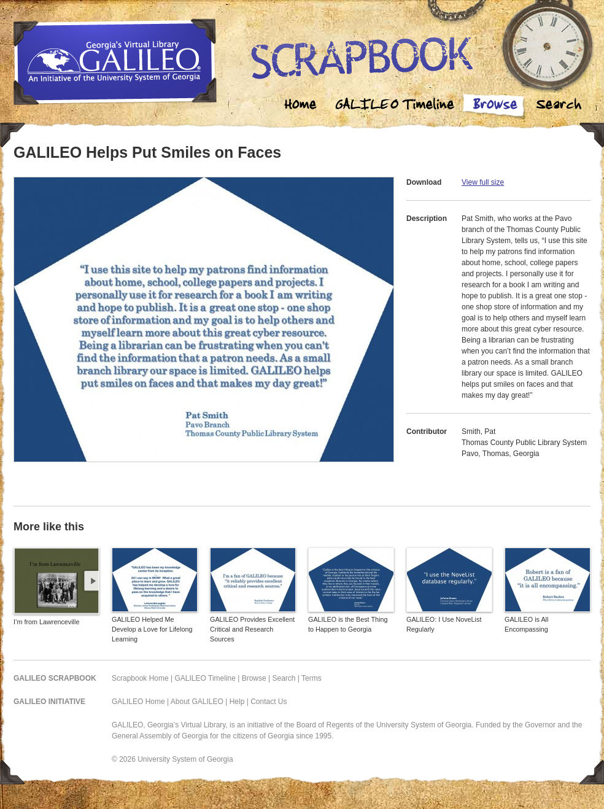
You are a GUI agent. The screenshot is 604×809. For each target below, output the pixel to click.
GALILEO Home (138, 701)
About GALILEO (197, 701)
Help (237, 701)
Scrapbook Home (140, 678)
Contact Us (268, 701)
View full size (483, 182)
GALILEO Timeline (205, 678)
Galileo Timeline (398, 106)
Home (301, 106)
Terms (311, 678)
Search (558, 106)
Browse (495, 106)
